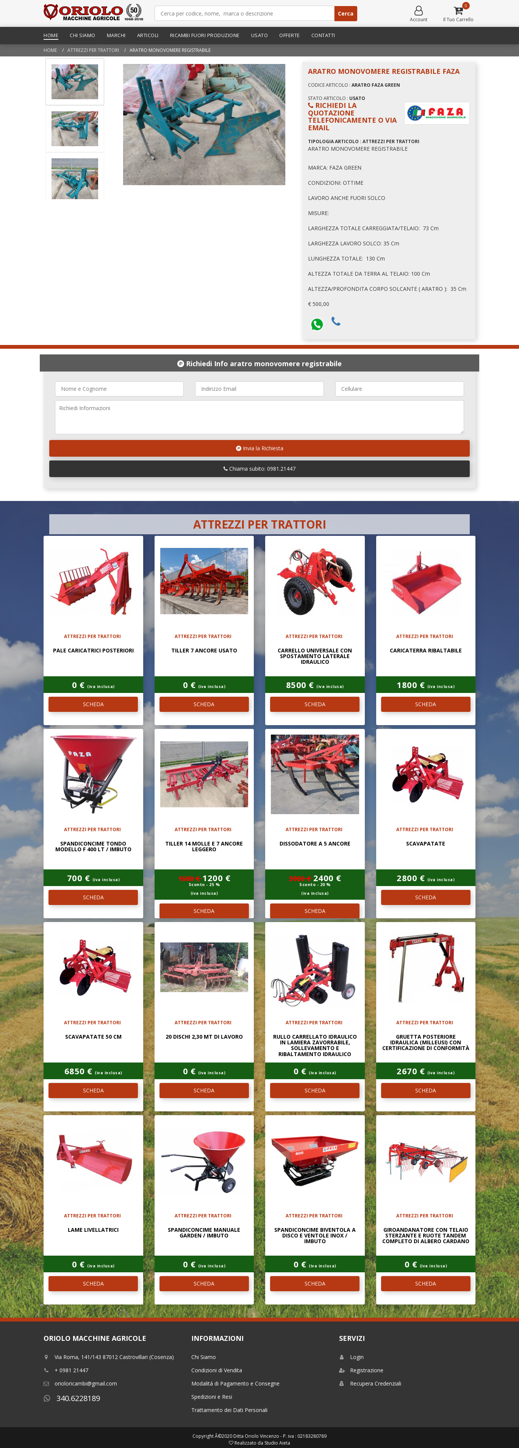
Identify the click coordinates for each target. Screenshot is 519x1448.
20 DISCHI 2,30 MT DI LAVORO (204, 1036)
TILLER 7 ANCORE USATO (204, 650)
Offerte (289, 35)
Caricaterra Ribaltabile (426, 650)
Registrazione (361, 1370)
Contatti (323, 35)
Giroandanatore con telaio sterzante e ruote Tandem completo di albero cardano (425, 1235)
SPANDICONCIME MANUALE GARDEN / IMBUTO (204, 1232)
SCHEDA (93, 704)
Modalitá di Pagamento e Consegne (235, 1383)
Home (51, 35)
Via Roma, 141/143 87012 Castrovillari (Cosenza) (109, 1357)
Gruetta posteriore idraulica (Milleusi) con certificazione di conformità (425, 1042)
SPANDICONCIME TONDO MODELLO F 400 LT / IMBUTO (93, 846)
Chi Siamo (82, 35)
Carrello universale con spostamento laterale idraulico (315, 656)
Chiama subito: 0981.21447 (259, 468)
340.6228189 (72, 1398)
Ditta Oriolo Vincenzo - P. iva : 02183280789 (280, 1436)
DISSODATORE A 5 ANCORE (315, 843)
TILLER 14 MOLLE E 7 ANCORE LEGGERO (204, 846)
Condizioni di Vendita (216, 1370)
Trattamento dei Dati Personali (229, 1410)
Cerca (345, 13)
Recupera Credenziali (370, 1383)
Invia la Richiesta (259, 448)
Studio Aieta (277, 1443)
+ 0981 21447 (66, 1370)
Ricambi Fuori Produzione (205, 35)
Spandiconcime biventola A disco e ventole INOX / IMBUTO (315, 1235)
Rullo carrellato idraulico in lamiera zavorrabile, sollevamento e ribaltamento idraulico (315, 1045)
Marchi (116, 35)
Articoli (148, 35)
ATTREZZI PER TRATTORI (93, 50)
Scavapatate (425, 843)
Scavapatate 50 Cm (93, 1036)
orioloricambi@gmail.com (80, 1383)
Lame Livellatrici (93, 1229)
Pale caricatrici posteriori (93, 650)
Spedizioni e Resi (211, 1396)
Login (351, 1357)
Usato (259, 35)
